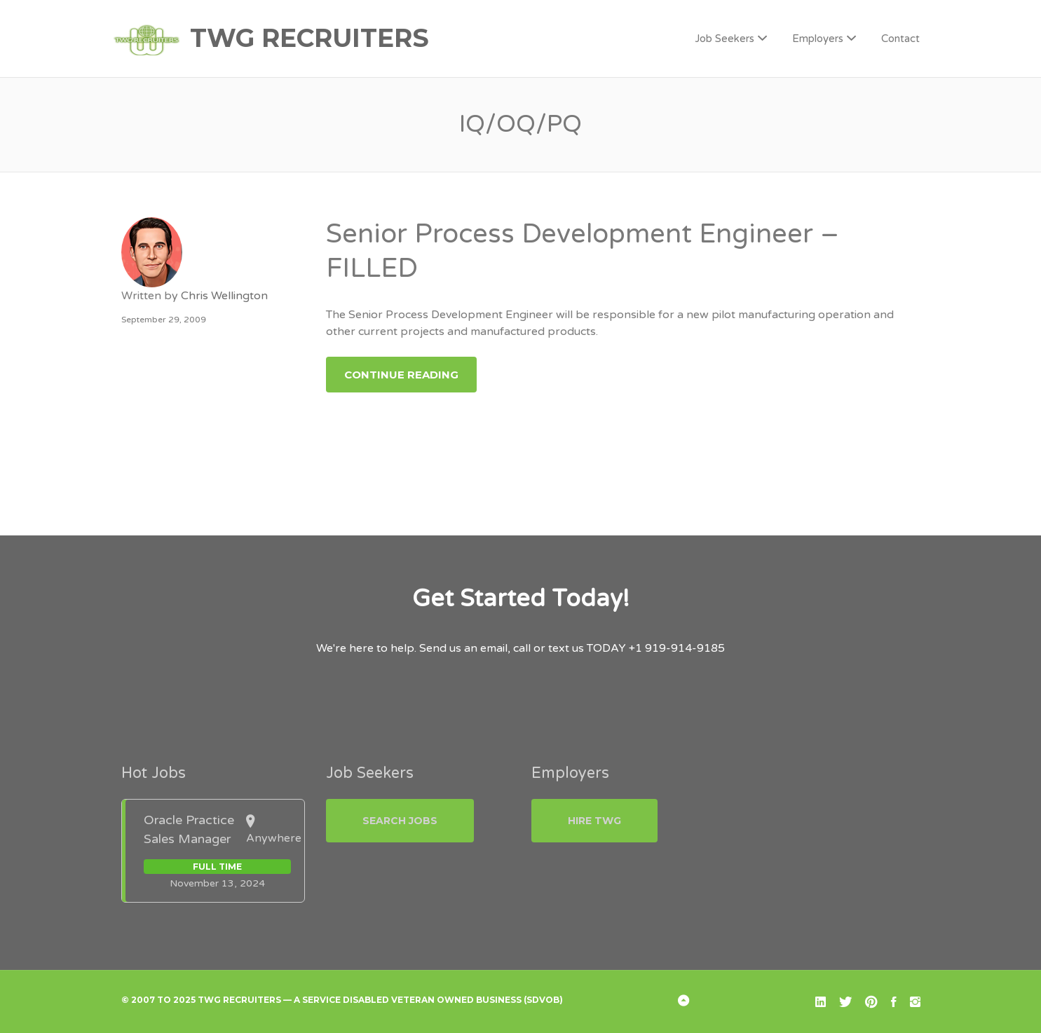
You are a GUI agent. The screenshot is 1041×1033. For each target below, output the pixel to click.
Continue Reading (401, 374)
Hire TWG (594, 820)
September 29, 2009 (163, 319)
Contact (900, 38)
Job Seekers (724, 38)
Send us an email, (464, 648)
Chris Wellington (224, 296)
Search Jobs (399, 820)
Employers (817, 38)
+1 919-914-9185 (677, 648)
